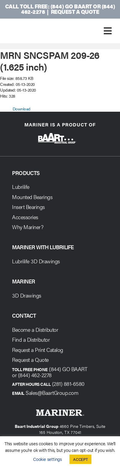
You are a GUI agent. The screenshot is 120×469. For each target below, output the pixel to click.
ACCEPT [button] (80, 459)
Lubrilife (20, 186)
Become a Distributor (35, 329)
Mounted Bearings (32, 197)
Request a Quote (75, 11)
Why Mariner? (27, 227)
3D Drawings (26, 295)
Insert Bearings (28, 206)
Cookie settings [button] (47, 459)
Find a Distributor (31, 339)
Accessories (25, 217)
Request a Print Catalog (37, 349)
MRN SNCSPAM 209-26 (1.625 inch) (50, 60)
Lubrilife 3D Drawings (36, 261)
